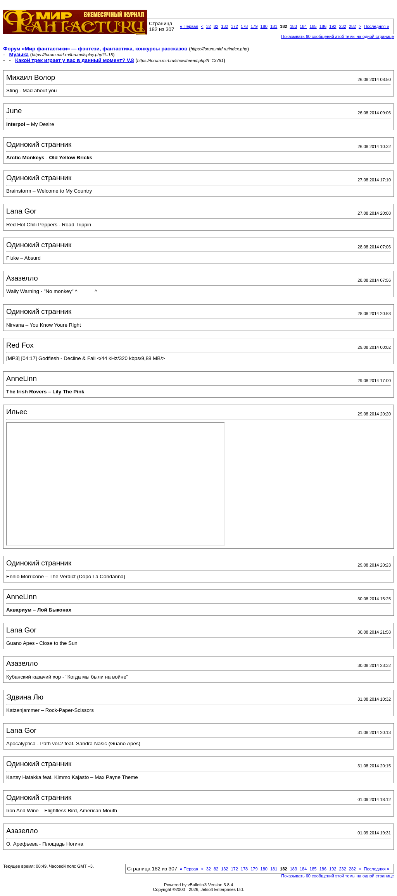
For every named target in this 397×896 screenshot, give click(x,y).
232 (342, 26)
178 (244, 26)
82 (216, 26)
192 (332, 26)
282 (352, 26)
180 (264, 26)
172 (234, 26)
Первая (189, 26)
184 (303, 26)
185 (312, 26)
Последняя (376, 26)
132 (224, 26)
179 (253, 26)
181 (273, 26)
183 (293, 26)
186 (322, 26)
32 (208, 26)
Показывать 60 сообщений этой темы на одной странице (337, 36)
